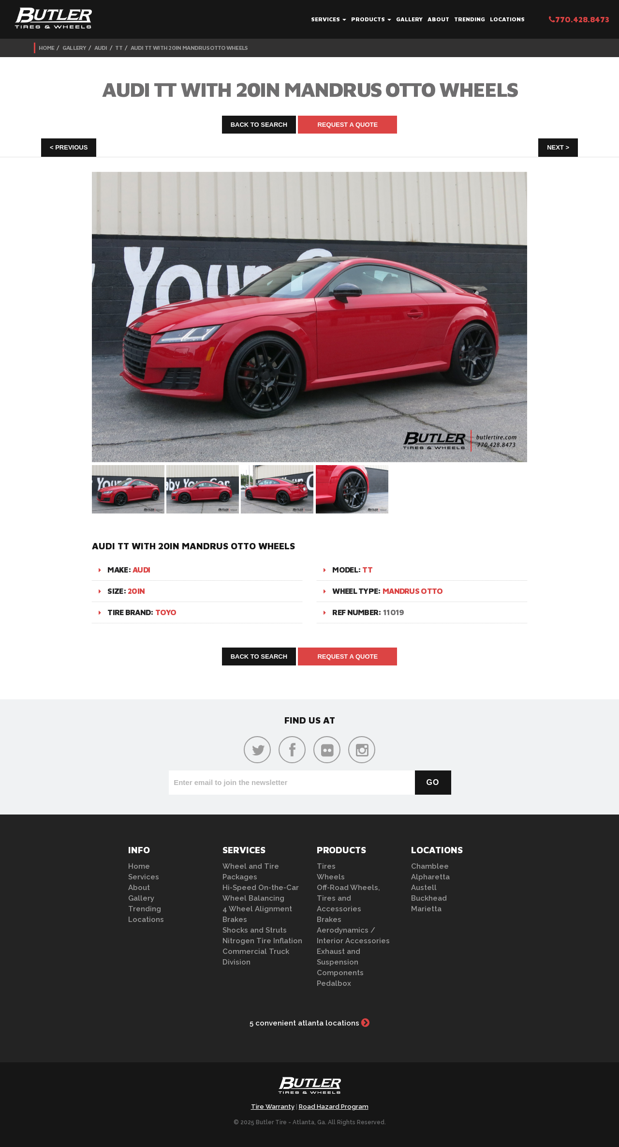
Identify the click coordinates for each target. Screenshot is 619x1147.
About (438, 19)
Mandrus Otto (413, 591)
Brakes (234, 919)
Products (371, 19)
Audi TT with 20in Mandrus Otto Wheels (189, 47)
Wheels (331, 877)
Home (46, 47)
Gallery (409, 19)
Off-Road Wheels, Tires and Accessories (348, 898)
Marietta (426, 909)
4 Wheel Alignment (257, 909)
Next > (558, 147)
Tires (326, 866)
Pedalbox (334, 983)
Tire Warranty (273, 1106)
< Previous (69, 147)
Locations (507, 19)
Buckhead (429, 898)
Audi (100, 47)
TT (118, 47)
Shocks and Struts (254, 930)
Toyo (165, 612)
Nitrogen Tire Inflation (262, 940)
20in (136, 591)
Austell (424, 887)
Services (328, 19)
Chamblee (430, 866)
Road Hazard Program (333, 1106)
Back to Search (259, 124)
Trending (469, 19)
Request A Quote (347, 124)
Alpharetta (430, 877)
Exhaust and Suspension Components (340, 962)
